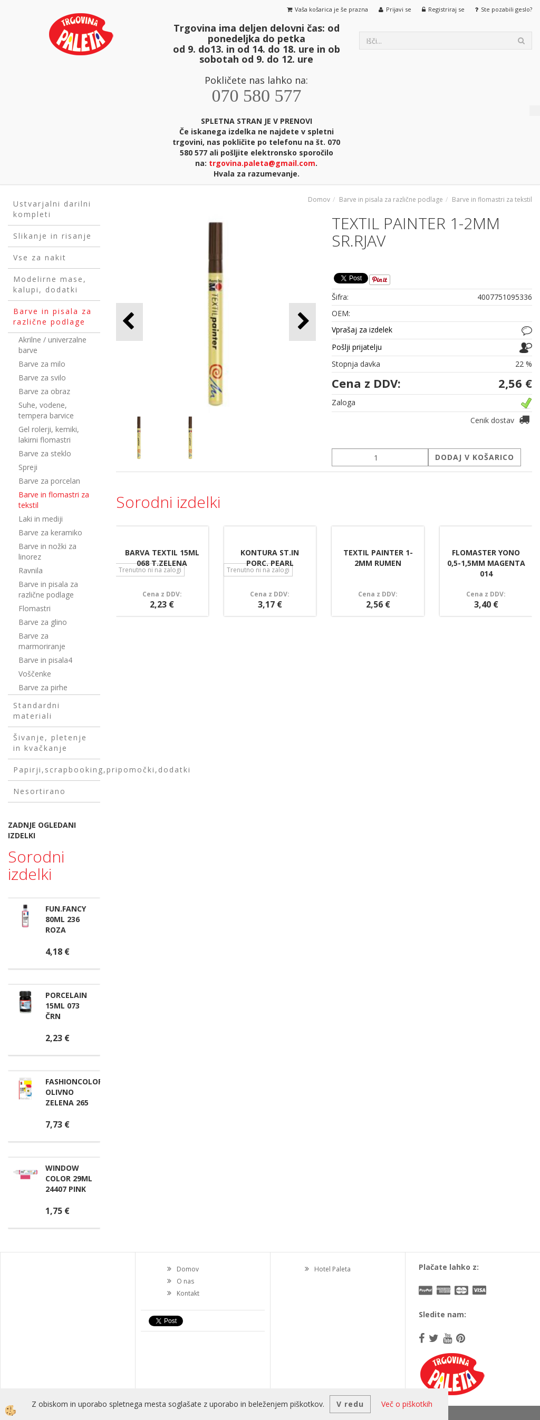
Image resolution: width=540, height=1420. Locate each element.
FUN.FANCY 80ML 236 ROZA (65, 919)
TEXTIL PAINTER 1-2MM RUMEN (378, 557)
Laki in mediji (40, 519)
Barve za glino (42, 622)
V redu (350, 1404)
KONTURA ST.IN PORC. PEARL (269, 557)
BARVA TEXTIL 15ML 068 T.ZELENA (162, 557)
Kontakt (188, 1293)
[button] (302, 321)
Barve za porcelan (49, 481)
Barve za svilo (42, 378)
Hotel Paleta (332, 1269)
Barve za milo (41, 364)
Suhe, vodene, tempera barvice (46, 410)
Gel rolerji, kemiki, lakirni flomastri (48, 434)
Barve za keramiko (50, 532)
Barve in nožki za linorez (47, 551)
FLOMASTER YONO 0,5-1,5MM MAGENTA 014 (486, 563)
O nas (185, 1281)
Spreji (27, 467)
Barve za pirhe (43, 687)
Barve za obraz (44, 391)
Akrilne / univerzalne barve (52, 345)
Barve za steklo (44, 453)
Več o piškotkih (406, 1404)
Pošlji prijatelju (357, 347)
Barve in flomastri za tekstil (53, 499)
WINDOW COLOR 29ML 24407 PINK (68, 1178)
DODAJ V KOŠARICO (474, 457)
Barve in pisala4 (45, 660)
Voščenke (34, 674)
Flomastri (34, 608)
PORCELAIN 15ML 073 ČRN (66, 1005)
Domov (319, 199)
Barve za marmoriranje (41, 641)
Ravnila (30, 570)
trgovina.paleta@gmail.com (262, 163)
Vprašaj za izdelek (362, 330)
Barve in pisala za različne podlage (48, 589)
